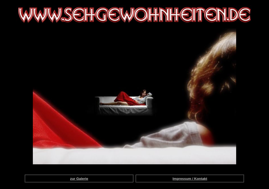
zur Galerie (79, 179)
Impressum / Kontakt (190, 179)
